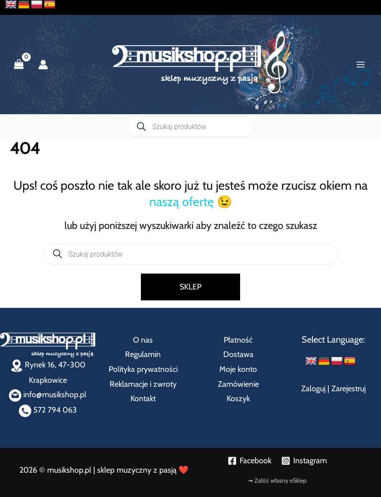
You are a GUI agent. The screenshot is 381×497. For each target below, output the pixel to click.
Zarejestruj (348, 388)
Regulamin (143, 354)
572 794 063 (48, 410)
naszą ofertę (181, 201)
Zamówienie (238, 384)
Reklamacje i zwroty (143, 384)
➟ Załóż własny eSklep (277, 480)
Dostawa (238, 354)
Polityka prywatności (143, 369)
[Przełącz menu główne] (360, 64)
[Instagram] (304, 461)
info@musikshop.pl (47, 394)
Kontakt (143, 398)
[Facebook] (249, 461)
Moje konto (238, 369)
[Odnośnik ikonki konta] (43, 65)
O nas (143, 340)
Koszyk (238, 398)
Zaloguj (313, 388)
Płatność (238, 340)
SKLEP (190, 286)
